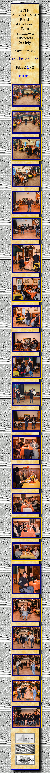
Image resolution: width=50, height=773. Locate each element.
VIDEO (24, 76)
